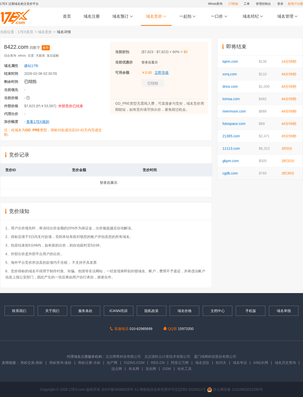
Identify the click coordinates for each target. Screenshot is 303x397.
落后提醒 (53, 55)
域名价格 (185, 311)
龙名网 (150, 369)
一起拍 (188, 16)
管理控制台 (263, 4)
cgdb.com (230, 173)
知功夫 (221, 363)
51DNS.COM (134, 363)
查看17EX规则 (37, 122)
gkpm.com (230, 161)
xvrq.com (229, 74)
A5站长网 (260, 363)
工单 (247, 4)
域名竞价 (156, 16)
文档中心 (218, 311)
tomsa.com (231, 99)
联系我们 (19, 311)
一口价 (219, 16)
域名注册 (92, 16)
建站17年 (31, 66)
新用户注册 (295, 4)
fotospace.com (233, 124)
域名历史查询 (285, 363)
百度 (31, 55)
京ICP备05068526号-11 (120, 389)
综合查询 (10, 55)
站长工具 (185, 369)
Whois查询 (215, 4)
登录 (280, 4)
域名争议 (240, 363)
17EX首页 (25, 32)
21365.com (231, 136)
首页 (67, 16)
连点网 (116, 369)
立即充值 (162, 73)
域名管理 (287, 16)
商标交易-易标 (31, 363)
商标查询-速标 (61, 363)
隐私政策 (151, 311)
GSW (167, 369)
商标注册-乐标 (89, 363)
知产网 (112, 363)
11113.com (231, 148)
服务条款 (85, 311)
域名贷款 (202, 363)
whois (22, 55)
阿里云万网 (180, 363)
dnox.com (230, 86)
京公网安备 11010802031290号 (235, 389)
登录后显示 (149, 62)
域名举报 (284, 311)
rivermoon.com (234, 111)
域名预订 (122, 16)
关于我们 (52, 311)
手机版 (250, 311)
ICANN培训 (118, 311)
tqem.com (230, 61)
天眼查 (40, 55)
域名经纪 (252, 16)
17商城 (233, 4)
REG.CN (158, 363)
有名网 (134, 369)
